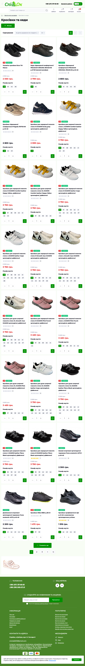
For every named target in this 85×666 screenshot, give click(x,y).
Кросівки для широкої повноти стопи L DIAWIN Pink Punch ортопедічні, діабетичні (69, 321)
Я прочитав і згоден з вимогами (44, 603)
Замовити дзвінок (66, 4)
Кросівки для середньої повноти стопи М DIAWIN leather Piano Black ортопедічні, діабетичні (42, 453)
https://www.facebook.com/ (57, 585)
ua (76, 4)
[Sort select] (27, 33)
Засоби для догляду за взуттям (64, 629)
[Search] (46, 10)
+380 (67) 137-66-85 (17, 585)
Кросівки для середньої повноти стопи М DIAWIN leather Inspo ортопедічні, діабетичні (70, 191)
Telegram (60, 637)
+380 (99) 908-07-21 (17, 587)
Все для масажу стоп (61, 623)
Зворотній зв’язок (14, 623)
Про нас (11, 614)
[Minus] (5, 92)
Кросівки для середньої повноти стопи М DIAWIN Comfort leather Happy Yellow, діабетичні (15, 191)
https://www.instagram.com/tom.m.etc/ (62, 585)
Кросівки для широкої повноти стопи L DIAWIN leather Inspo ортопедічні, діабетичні (14, 256)
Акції (10, 627)
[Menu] (2, 4)
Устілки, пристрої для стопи (63, 627)
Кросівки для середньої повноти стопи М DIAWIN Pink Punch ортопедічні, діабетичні (42, 321)
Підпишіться (55, 600)
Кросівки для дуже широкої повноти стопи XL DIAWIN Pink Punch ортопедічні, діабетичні (14, 386)
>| (53, 552)
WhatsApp (61, 643)
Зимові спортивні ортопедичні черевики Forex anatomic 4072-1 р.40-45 (70, 453)
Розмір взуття (8, 83)
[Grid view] (71, 33)
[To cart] (25, 92)
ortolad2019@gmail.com (17, 641)
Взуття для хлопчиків (61, 614)
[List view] (75, 33)
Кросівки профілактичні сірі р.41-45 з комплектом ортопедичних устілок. (68, 515)
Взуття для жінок (60, 621)
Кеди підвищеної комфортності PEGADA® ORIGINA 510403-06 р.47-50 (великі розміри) (42, 68)
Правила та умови (14, 621)
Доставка (12, 616)
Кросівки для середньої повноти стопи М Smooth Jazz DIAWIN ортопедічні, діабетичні (42, 256)
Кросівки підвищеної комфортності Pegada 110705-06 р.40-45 (14, 127)
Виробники (12, 625)
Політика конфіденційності (41, 603)
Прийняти (76, 659)
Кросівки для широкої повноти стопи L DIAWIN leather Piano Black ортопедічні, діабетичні (14, 453)
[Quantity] (9, 91)
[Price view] (80, 33)
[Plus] (13, 92)
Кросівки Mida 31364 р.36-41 (40, 513)
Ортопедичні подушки (62, 625)
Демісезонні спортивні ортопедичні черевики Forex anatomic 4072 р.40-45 (13, 515)
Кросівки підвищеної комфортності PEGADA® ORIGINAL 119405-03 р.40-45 (68, 68)
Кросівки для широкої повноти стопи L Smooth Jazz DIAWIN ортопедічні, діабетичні (69, 256)
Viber (59, 640)
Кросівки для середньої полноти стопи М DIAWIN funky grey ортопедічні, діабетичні (42, 127)
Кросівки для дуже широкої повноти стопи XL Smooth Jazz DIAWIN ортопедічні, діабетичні (14, 321)
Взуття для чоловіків (11, 15)
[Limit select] (42, 33)
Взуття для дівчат (60, 616)
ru (80, 4)
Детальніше (52, 660)
